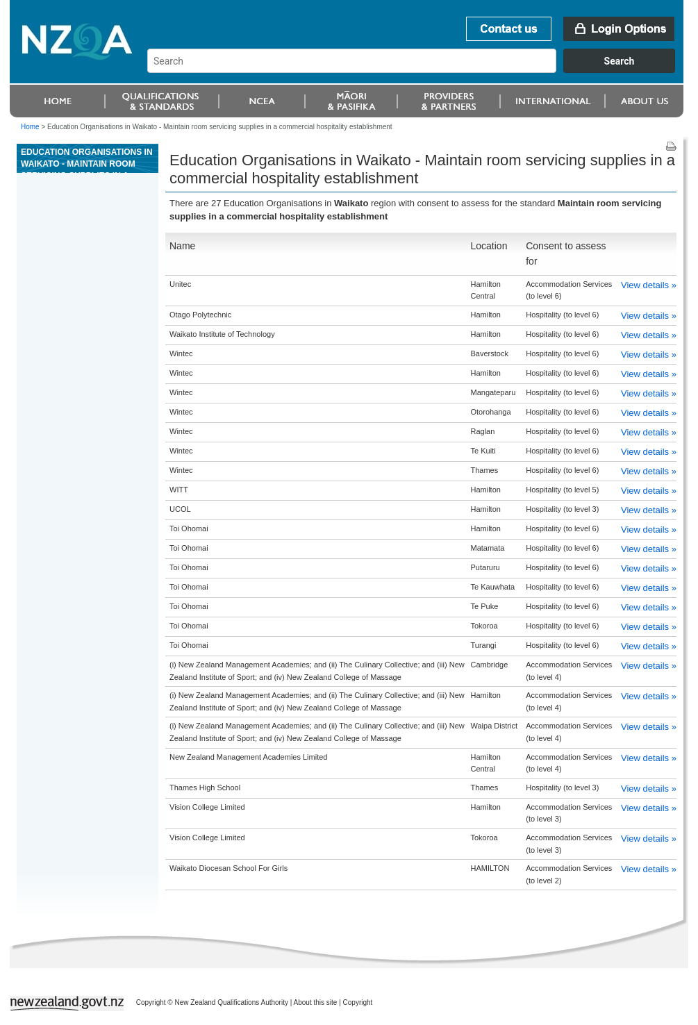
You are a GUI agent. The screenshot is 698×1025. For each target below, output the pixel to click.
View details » (648, 285)
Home (30, 127)
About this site (316, 1002)
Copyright (358, 1002)
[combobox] (417, 69)
